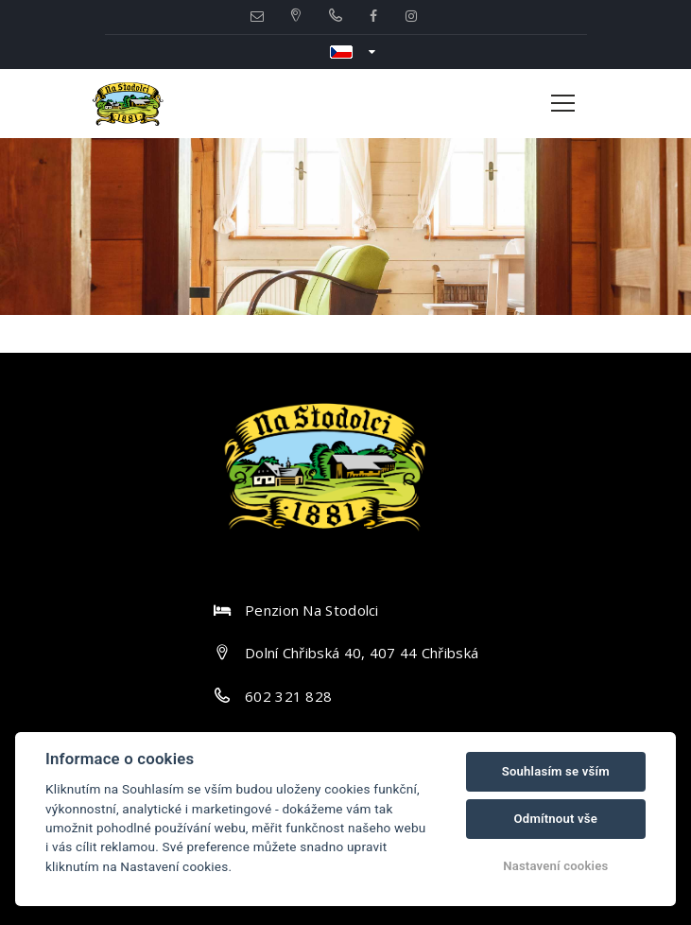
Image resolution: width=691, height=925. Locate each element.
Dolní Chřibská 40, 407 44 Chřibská (361, 652)
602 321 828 (288, 696)
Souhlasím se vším (556, 771)
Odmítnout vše (555, 819)
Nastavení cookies (555, 866)
